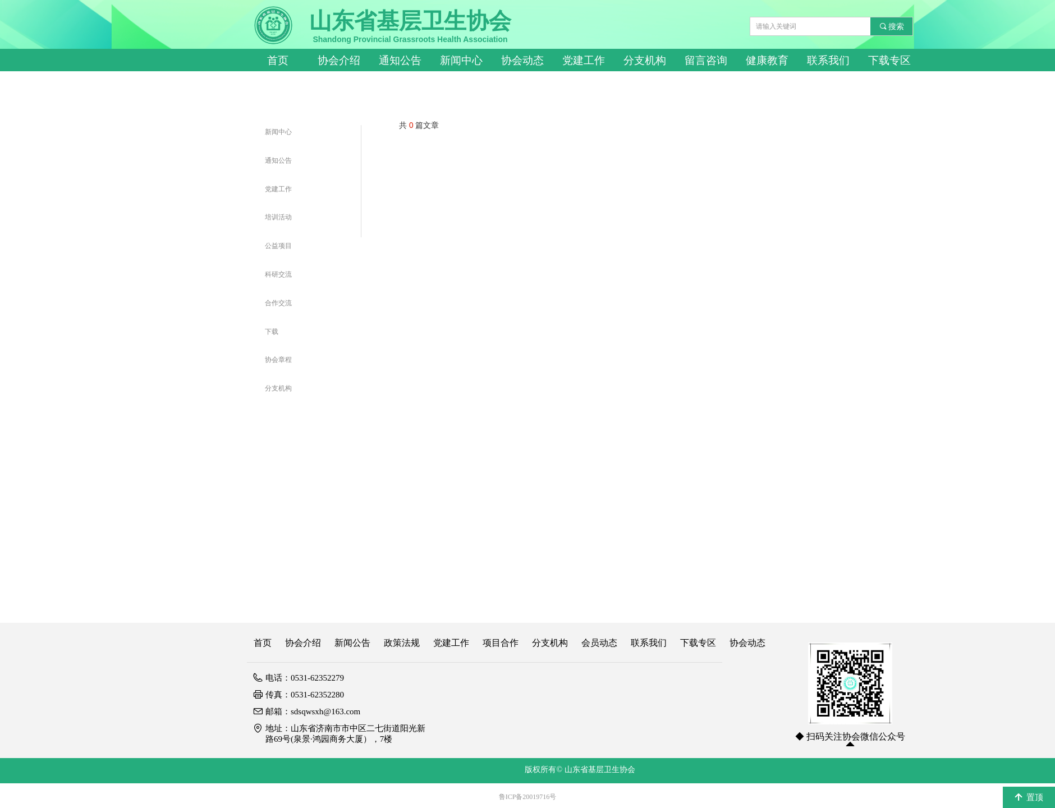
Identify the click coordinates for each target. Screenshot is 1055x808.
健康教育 (767, 60)
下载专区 (889, 60)
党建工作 (583, 60)
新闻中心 (461, 60)
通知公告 (400, 60)
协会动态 (522, 60)
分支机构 (644, 60)
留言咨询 (706, 60)
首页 (277, 60)
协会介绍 (339, 60)
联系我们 (828, 60)
